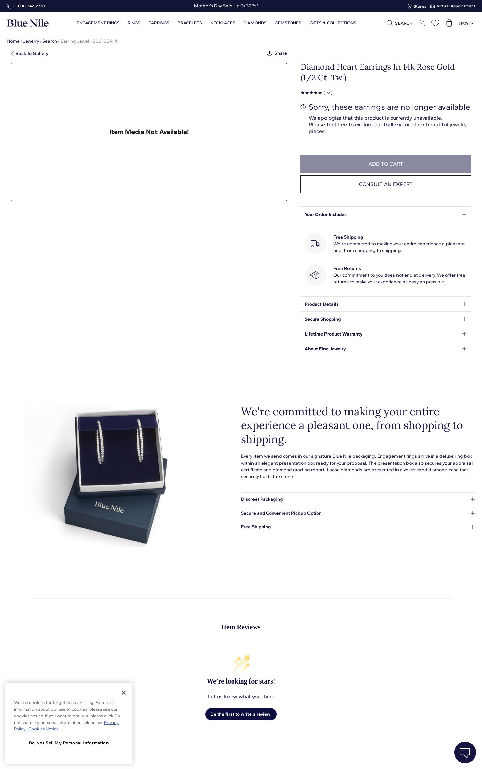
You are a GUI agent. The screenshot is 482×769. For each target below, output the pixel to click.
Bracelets (189, 23)
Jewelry (31, 41)
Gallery (393, 124)
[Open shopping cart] (449, 23)
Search (49, 41)
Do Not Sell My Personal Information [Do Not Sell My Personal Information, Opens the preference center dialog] (69, 742)
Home (13, 41)
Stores (420, 6)
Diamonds (255, 23)
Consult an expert (386, 184)
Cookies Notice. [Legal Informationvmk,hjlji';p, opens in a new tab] (43, 728)
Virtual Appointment (456, 6)
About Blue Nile (153, 756)
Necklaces (222, 23)
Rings (134, 23)
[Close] (123, 692)
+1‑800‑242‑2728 (29, 6)
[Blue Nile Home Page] (28, 23)
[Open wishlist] (435, 23)
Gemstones (288, 23)
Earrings (158, 23)
